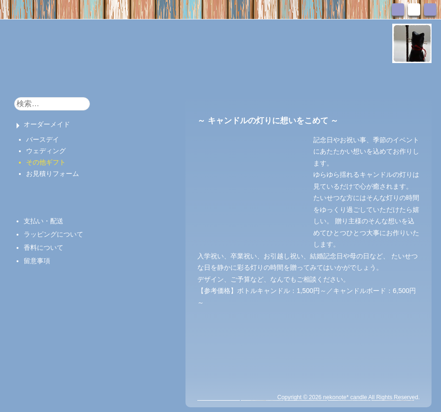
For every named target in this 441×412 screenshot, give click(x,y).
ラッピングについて (53, 234)
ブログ (228, 77)
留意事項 (37, 261)
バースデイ (42, 139)
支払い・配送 (43, 221)
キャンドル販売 (113, 77)
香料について (43, 247)
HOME (24, 77)
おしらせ (60, 77)
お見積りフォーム (52, 173)
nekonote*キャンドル (119, 42)
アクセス (325, 77)
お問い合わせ (275, 77)
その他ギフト (46, 162)
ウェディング (46, 151)
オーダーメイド (47, 124)
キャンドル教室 (178, 77)
